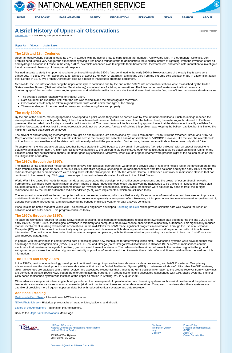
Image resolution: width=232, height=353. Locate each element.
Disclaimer (157, 325)
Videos (34, 45)
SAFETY (95, 17)
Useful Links (50, 45)
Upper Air (20, 45)
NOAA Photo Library (27, 302)
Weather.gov (21, 35)
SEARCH (187, 17)
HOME (21, 17)
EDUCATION (146, 17)
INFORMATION (119, 17)
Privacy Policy (190, 325)
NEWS (168, 17)
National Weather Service (63, 330)
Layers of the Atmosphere (30, 307)
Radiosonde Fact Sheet (29, 297)
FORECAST (42, 17)
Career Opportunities (193, 335)
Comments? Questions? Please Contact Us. (73, 345)
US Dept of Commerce (62, 325)
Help (154, 330)
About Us (188, 332)
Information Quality (161, 327)
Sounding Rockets (128, 206)
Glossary (156, 332)
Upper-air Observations (44, 313)
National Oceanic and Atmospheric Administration (75, 327)
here (61, 175)
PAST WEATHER (69, 17)
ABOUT (207, 17)
